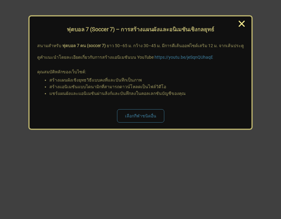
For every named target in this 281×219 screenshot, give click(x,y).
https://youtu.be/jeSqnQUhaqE (184, 57)
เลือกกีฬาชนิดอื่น (140, 115)
